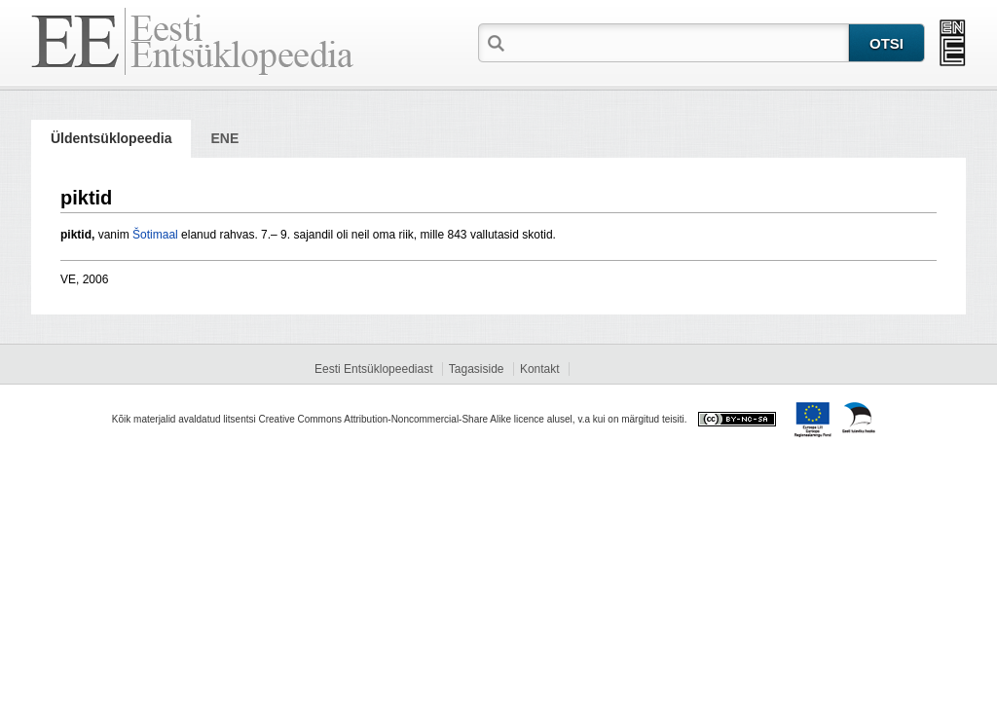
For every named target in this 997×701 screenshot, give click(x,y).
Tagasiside (476, 369)
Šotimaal (155, 234)
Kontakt (540, 369)
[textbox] (678, 42)
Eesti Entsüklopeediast (373, 369)
